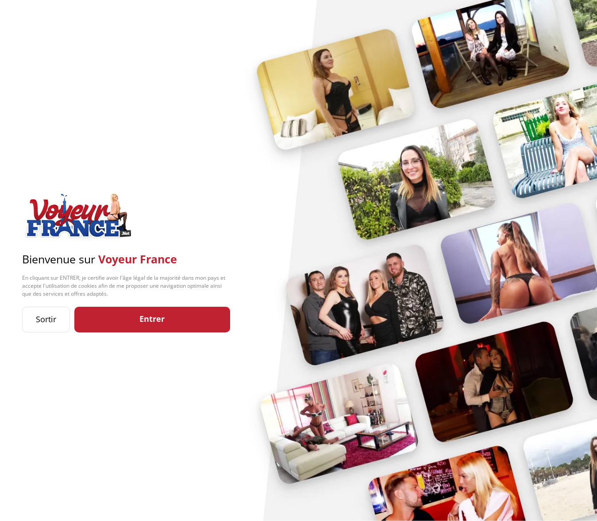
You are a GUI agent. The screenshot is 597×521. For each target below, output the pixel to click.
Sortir (46, 319)
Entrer (152, 318)
